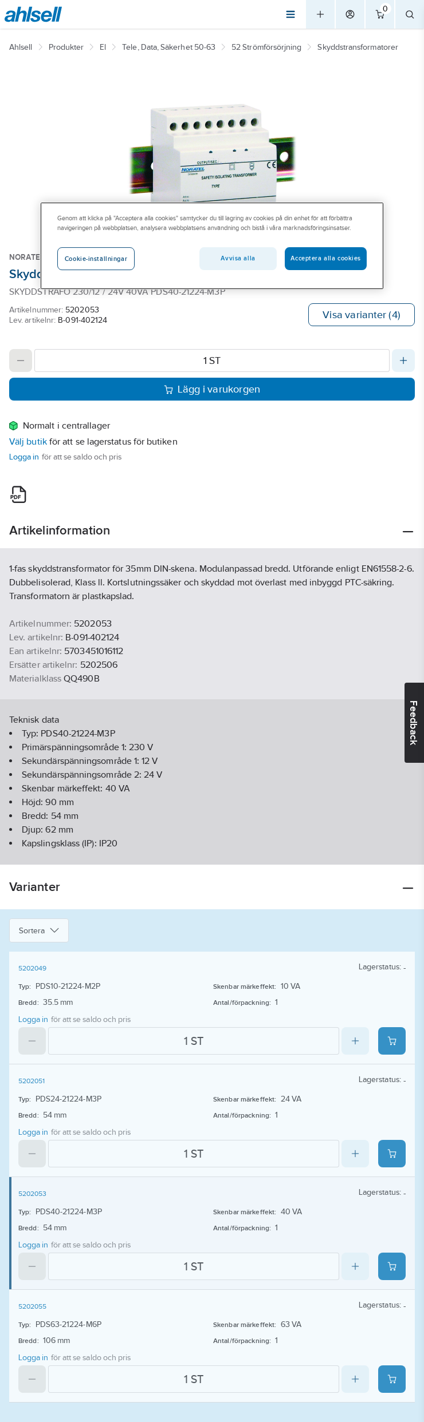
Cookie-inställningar (96, 258)
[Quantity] (212, 360)
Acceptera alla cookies (325, 258)
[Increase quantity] (403, 360)
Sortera (39, 930)
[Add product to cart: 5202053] (392, 1266)
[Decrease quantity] (20, 360)
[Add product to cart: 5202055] (392, 1379)
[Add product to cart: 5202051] (392, 1153)
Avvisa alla (238, 258)
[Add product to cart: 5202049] (392, 1041)
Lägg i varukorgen (212, 389)
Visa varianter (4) (362, 314)
